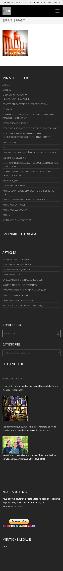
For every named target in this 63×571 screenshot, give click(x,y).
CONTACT (7, 109)
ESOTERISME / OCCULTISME (15, 123)
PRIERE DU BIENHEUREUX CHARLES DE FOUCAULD (26, 199)
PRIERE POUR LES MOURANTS (16, 209)
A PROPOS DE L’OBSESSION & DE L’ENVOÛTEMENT (27, 137)
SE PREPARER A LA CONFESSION (17, 220)
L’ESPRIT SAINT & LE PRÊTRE (16, 98)
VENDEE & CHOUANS (12, 378)
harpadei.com (43, 430)
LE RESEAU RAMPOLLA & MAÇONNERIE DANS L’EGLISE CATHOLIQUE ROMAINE (27, 173)
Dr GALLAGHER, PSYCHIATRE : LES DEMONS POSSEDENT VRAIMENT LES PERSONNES (28, 116)
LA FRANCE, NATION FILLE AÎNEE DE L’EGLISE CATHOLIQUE (29, 152)
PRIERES (6, 215)
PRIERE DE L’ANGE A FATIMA (15, 295)
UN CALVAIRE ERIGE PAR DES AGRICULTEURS (23, 279)
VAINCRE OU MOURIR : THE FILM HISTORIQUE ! (24, 305)
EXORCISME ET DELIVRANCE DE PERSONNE (22, 133)
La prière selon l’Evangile (14, 157)
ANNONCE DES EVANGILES (15, 95)
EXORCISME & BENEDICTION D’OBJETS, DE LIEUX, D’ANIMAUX (31, 128)
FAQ (5, 147)
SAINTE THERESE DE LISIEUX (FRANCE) (20, 285)
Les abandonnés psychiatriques (18, 269)
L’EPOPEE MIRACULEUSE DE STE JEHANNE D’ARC (24, 290)
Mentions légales (10, 180)
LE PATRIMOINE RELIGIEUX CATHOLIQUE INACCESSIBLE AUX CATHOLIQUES (30, 164)
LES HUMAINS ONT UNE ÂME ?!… (17, 264)
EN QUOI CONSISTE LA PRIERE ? (17, 259)
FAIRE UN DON (9, 142)
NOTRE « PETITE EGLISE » (14, 185)
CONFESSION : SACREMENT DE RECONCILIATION (25, 104)
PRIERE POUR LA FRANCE (14, 204)
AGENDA (7, 90)
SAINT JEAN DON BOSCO (14, 274)
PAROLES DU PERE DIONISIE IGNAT (18, 300)
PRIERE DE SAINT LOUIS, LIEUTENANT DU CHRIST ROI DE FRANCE (28, 192)
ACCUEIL (7, 85)
